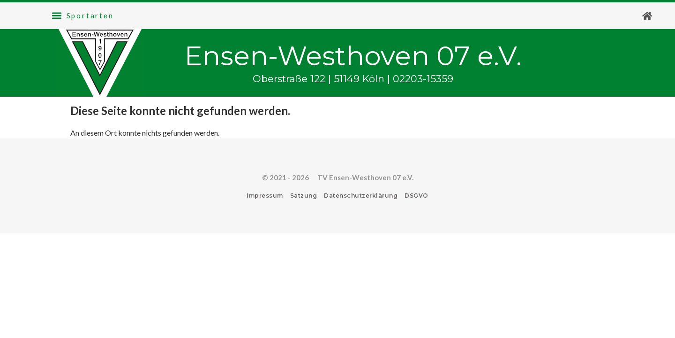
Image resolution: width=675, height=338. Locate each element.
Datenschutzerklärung (361, 195)
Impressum (265, 195)
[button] (82, 15)
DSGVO (416, 195)
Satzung (303, 195)
